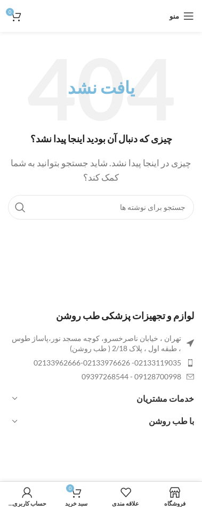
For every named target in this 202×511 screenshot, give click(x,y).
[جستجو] (101, 207)
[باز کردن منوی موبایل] (181, 16)
